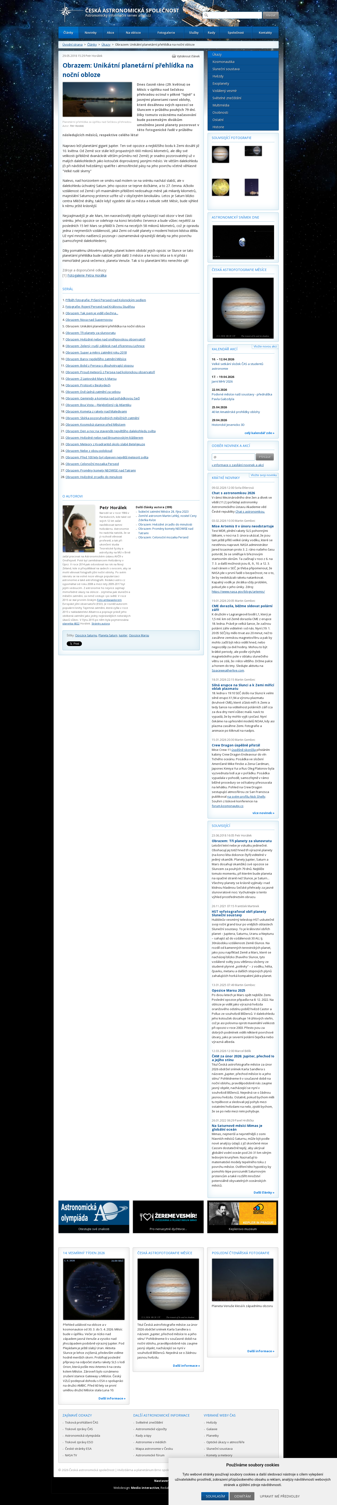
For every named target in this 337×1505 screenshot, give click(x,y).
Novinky (91, 32)
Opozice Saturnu (86, 635)
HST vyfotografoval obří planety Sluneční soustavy (239, 913)
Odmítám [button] (242, 1496)
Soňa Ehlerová (244, 488)
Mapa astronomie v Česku (154, 1449)
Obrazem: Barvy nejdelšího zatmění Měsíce (96, 359)
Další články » (264, 1192)
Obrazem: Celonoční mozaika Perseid (92, 464)
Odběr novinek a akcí (231, 445)
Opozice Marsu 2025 (228, 990)
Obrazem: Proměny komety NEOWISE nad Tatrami (101, 470)
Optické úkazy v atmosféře (225, 1442)
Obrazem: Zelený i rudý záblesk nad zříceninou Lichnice (105, 346)
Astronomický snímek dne (235, 217)
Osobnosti (220, 112)
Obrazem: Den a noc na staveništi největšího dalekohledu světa (111, 431)
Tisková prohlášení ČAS (81, 1422)
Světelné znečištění (226, 98)
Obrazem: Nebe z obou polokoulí (89, 451)
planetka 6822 (71, 623)
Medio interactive (145, 1488)
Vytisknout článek (188, 56)
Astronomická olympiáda (82, 1435)
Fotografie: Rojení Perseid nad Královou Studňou (100, 306)
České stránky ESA (78, 1449)
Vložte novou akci (265, 346)
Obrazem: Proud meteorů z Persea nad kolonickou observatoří (110, 372)
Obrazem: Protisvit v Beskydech (88, 385)
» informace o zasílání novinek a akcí (238, 465)
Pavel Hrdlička (244, 1120)
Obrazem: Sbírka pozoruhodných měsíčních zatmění (102, 418)
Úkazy (106, 44)
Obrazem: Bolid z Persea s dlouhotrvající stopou (100, 365)
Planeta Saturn (108, 635)
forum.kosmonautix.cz (227, 806)
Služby (194, 32)
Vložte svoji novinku (264, 475)
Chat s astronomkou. (250, 511)
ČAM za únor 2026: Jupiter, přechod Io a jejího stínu (243, 1058)
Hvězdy (217, 76)
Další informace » (112, 1398)
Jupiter (123, 635)
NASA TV (71, 1455)
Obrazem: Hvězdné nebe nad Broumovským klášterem (104, 437)
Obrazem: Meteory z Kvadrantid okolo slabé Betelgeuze (105, 444)
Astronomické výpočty (151, 1429)
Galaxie (211, 1429)
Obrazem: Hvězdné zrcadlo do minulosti (94, 477)
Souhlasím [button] (215, 1496)
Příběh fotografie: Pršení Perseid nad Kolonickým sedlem (106, 300)
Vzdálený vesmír (224, 90)
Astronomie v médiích (151, 1442)
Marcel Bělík (243, 1051)
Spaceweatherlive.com (228, 670)
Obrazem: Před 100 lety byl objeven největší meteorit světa (107, 457)
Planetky (212, 1435)
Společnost (236, 32)
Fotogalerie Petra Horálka (86, 275)
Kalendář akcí (224, 349)
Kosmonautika (223, 61)
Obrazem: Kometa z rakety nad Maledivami (96, 411)
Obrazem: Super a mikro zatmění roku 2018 (96, 352)
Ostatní (217, 119)
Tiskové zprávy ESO (79, 1442)
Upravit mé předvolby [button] (280, 1496)
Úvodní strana (72, 44)
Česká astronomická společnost (91, 1470)
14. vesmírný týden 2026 (84, 1253)
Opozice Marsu (139, 635)
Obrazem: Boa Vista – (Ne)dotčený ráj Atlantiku (98, 405)
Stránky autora (101, 623)
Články (68, 32)
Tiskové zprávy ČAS (79, 1429)
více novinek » (264, 813)
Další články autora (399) (154, 507)
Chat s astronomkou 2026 (233, 493)
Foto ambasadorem (109, 600)
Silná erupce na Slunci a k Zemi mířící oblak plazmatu (243, 687)
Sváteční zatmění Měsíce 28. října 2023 (163, 512)
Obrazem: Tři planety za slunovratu (91, 333)
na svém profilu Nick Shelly (246, 796)
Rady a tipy (143, 1435)
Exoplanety (220, 83)
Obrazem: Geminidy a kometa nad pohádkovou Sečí (103, 398)
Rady (211, 32)
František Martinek (247, 906)
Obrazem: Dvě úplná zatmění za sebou (93, 392)
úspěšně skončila (243, 750)
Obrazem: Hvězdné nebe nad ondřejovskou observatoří (105, 339)
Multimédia (220, 105)
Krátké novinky (226, 477)
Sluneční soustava (226, 69)
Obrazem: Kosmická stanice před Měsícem (95, 424)
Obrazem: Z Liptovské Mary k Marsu (91, 378)
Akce (110, 32)
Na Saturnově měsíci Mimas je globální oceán (237, 1127)
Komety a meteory (219, 1455)
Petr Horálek (94, 56)
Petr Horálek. (77, 126)
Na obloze (133, 32)
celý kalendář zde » (260, 433)
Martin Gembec (245, 521)
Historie (218, 127)
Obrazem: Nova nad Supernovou (89, 320)
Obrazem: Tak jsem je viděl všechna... (92, 313)
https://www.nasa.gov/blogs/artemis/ (238, 591)
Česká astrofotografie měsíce (239, 269)
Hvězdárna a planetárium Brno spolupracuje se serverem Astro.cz (164, 1470)
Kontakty (265, 32)
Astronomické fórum (150, 1455)
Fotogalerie (166, 32)
